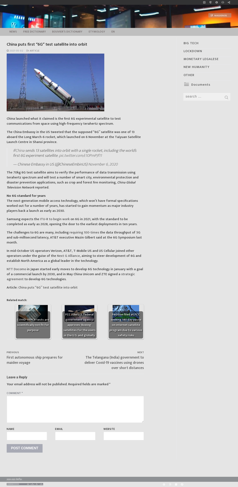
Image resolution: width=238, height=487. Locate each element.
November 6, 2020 (103, 164)
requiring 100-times (84, 232)
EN (113, 31)
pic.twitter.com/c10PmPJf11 (80, 155)
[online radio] (222, 2)
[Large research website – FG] (229, 2)
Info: (19, 479)
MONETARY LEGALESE (201, 59)
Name (10, 429)
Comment (15, 393)
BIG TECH (191, 43)
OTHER (189, 75)
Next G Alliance (68, 256)
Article (33, 51)
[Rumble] (164, 484)
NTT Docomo (16, 269)
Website (109, 429)
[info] (216, 2)
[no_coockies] (210, 2)
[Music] (204, 2)
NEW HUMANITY (196, 67)
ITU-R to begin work (55, 219)
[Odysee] (182, 484)
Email (59, 429)
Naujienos (219, 16)
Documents (200, 85)
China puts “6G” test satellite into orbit (48, 287)
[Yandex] (176, 484)
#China (18, 150)
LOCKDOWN (193, 51)
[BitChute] (170, 484)
